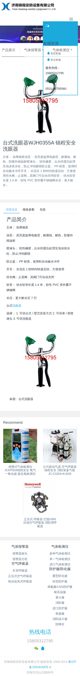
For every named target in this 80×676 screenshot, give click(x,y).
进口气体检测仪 (59, 564)
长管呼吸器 (20, 570)
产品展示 (8, 50)
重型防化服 (59, 576)
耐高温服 (60, 592)
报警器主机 (20, 559)
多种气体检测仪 (59, 553)
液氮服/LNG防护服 (59, 586)
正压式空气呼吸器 (20, 576)
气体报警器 (32, 50)
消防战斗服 (59, 619)
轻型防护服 (59, 581)
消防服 (59, 602)
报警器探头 (20, 553)
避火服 (59, 597)
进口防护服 (59, 608)
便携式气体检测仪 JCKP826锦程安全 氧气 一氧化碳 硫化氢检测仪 (20, 470)
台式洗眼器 (25, 399)
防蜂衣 (59, 624)
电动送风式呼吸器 (20, 581)
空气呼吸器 (20, 563)
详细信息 (11, 209)
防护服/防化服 (60, 569)
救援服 (59, 613)
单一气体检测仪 (59, 559)
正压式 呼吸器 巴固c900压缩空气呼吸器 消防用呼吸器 (40, 522)
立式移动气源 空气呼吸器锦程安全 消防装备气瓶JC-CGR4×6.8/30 (60, 470)
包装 (43, 209)
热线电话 (40, 632)
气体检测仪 (61, 50)
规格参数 (29, 209)
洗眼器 (16, 305)
